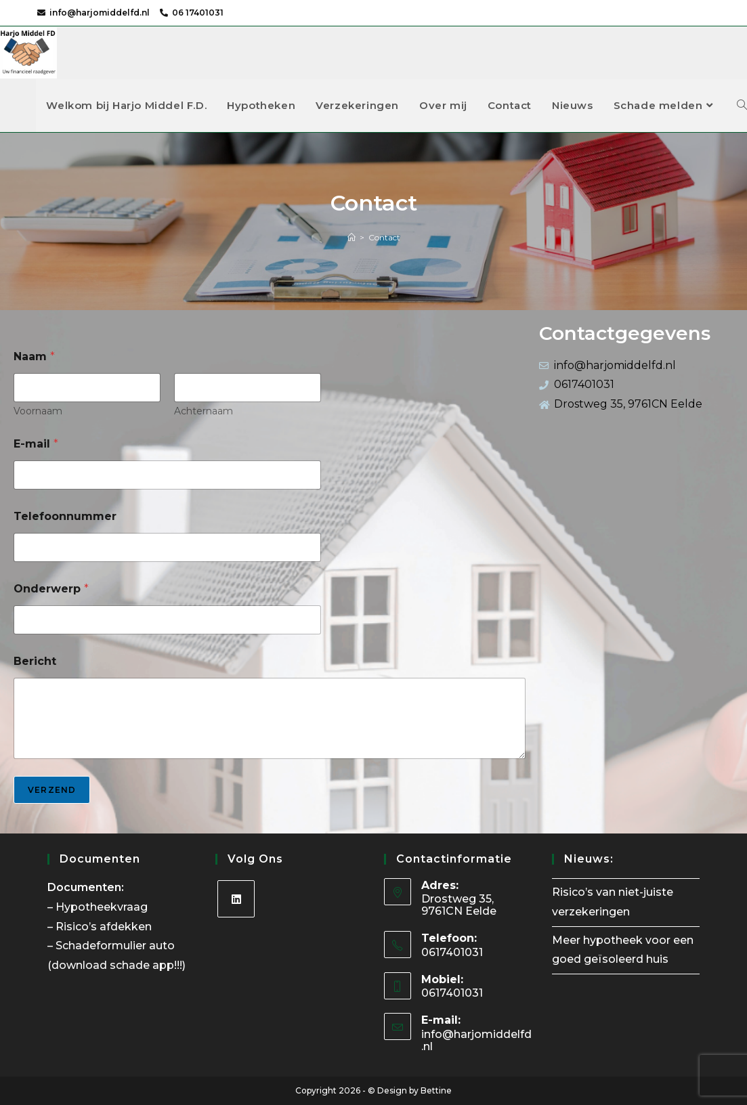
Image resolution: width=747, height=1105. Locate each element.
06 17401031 (197, 12)
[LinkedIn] (236, 898)
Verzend (52, 790)
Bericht (35, 661)
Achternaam (203, 411)
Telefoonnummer (65, 516)
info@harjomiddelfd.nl (99, 12)
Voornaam (38, 411)
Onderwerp (51, 588)
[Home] (351, 237)
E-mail (36, 443)
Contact (384, 237)
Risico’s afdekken (105, 926)
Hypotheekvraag (103, 907)
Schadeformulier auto (116, 945)
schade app (142, 965)
